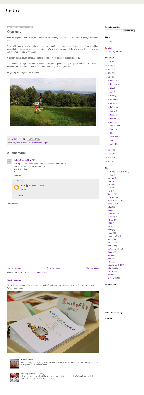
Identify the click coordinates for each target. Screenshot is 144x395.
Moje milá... (114, 144)
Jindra (16, 160)
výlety (46, 143)
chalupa (110, 194)
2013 (110, 161)
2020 (110, 65)
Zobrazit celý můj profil (114, 51)
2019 (110, 69)
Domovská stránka (54, 268)
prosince (113, 80)
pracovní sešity (113, 236)
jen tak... (25, 143)
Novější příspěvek (14, 268)
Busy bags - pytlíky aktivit (118, 172)
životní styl (112, 278)
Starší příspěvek (92, 268)
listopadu (114, 84)
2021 (110, 62)
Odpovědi (20, 181)
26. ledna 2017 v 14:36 (37, 186)
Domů (110, 41)
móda (110, 230)
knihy (110, 207)
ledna (112, 122)
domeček (111, 188)
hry (109, 191)
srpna (112, 96)
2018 (110, 73)
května (113, 107)
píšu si (31, 143)
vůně (109, 258)
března (113, 115)
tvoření (110, 246)
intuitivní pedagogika (116, 201)
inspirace (19, 143)
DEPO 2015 (111, 181)
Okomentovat (13, 203)
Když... (112, 140)
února (112, 119)
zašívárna (111, 271)
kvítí (109, 223)
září (112, 92)
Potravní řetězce (27, 360)
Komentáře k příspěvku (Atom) (35, 272)
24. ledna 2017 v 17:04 (27, 160)
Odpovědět (18, 175)
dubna (113, 111)
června (113, 103)
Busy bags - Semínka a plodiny (32, 373)
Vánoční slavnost (14, 280)
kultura (110, 220)
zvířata (110, 275)
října (112, 88)
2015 (110, 154)
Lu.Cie (12, 11)
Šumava (41, 143)
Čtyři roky (113, 129)
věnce (110, 255)
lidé (109, 226)
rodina (35, 143)
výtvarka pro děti (114, 265)
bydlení (110, 175)
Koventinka (112, 213)
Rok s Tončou (115, 137)
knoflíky (110, 210)
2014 (110, 157)
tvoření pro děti (113, 249)
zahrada (111, 268)
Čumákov (111, 178)
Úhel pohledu (115, 126)
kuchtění (111, 217)
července (113, 99)
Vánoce (110, 252)
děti (14, 143)
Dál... (111, 133)
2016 (110, 150)
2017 (110, 77)
